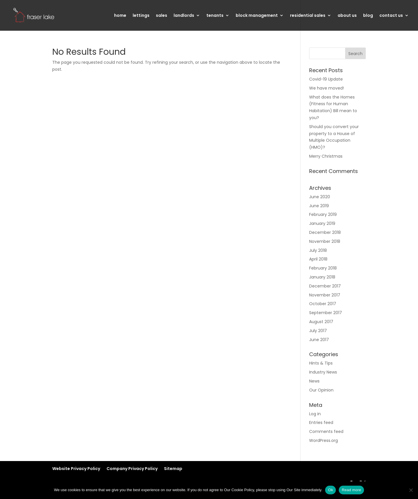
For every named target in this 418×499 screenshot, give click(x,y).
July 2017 (318, 331)
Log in (315, 414)
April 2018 (318, 259)
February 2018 (323, 268)
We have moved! (326, 88)
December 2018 (325, 232)
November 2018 (324, 241)
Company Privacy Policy (132, 468)
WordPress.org (323, 440)
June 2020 (319, 197)
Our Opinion (321, 390)
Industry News (323, 372)
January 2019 (322, 223)
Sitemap (173, 468)
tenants (215, 15)
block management (257, 15)
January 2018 (322, 277)
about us (347, 15)
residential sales (307, 15)
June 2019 (319, 206)
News (314, 381)
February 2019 (323, 214)
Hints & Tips (321, 363)
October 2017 (322, 304)
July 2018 (318, 250)
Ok (330, 490)
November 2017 (324, 295)
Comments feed (326, 431)
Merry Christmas (326, 156)
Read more (351, 490)
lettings (141, 15)
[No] (411, 490)
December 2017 (325, 286)
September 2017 (325, 313)
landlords (184, 15)
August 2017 (321, 322)
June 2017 (319, 340)
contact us (391, 15)
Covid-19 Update (326, 79)
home (120, 15)
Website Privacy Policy (76, 468)
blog (368, 15)
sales (161, 15)
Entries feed (321, 422)
